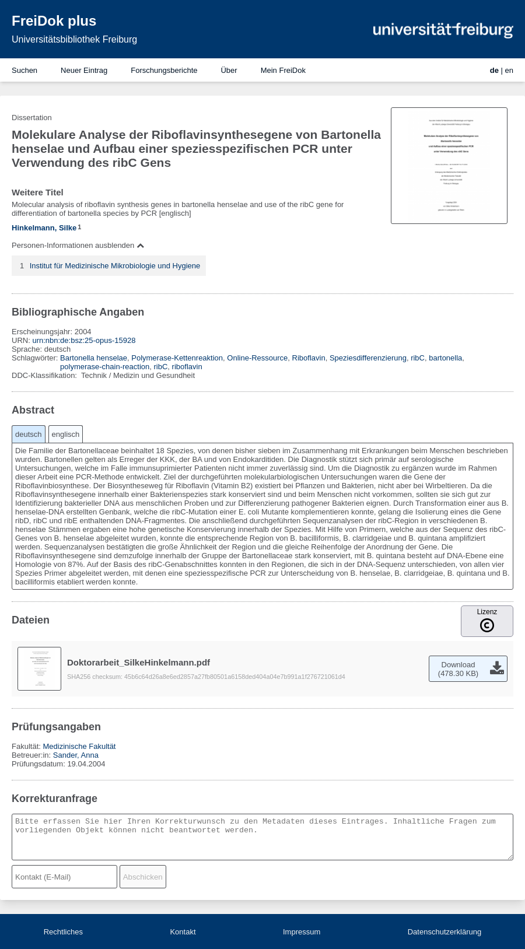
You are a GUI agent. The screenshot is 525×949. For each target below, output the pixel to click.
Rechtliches (63, 931)
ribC (418, 357)
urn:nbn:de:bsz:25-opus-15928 (83, 340)
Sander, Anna (76, 755)
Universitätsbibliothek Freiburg (74, 39)
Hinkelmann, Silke (44, 227)
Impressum (301, 931)
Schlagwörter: (36, 357)
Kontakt (182, 931)
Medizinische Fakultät (79, 746)
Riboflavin (309, 357)
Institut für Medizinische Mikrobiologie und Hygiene (115, 265)
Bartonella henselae (93, 357)
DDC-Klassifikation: (45, 375)
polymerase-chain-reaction (104, 366)
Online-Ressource (257, 357)
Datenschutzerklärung (444, 931)
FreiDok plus (54, 21)
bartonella (445, 357)
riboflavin (187, 366)
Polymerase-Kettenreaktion (177, 357)
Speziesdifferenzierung (368, 357)
